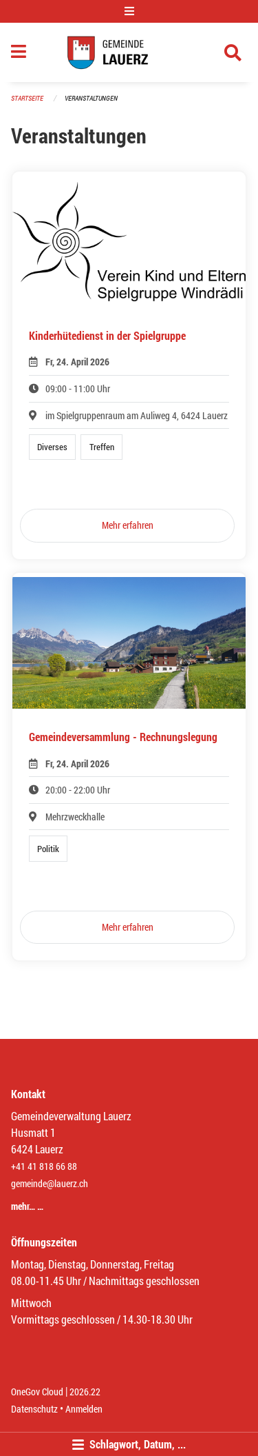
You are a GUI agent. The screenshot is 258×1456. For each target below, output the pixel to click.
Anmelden (84, 1408)
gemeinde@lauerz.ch (49, 1183)
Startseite (27, 98)
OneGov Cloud (37, 1391)
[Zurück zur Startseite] (129, 52)
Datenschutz (34, 1408)
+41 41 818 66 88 (44, 1166)
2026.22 (84, 1391)
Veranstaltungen (91, 98)
